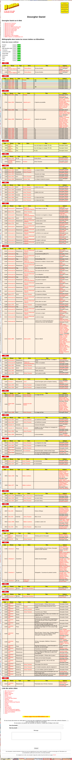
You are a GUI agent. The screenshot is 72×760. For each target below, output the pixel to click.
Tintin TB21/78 (10, 145)
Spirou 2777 (11, 294)
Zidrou (63, 524)
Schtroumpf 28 (11, 362)
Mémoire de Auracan (10, 24)
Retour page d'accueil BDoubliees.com (36, 716)
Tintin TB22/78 (10, 148)
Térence (61, 104)
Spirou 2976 (11, 394)
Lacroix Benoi (66, 552)
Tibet (67, 520)
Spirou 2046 (11, 136)
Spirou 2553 (11, 158)
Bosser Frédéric (63, 534)
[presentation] (36, 745)
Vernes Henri (63, 661)
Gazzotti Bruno (63, 339)
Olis (65, 346)
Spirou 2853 (11, 373)
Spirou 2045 (11, 135)
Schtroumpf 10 (11, 229)
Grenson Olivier (63, 403)
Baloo (61, 552)
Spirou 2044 (11, 134)
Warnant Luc (63, 563)
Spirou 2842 (11, 368)
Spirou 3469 (11, 521)
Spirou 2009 (11, 82)
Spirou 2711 (11, 211)
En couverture (26, 450)
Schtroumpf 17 (11, 259)
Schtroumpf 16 (11, 253)
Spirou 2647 (11, 187)
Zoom (25, 381)
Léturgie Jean (63, 558)
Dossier (26, 535)
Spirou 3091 (11, 445)
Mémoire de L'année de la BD (12, 28)
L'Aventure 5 (11, 588)
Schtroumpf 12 (11, 237)
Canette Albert (62, 102)
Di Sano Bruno (63, 671)
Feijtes (61, 126)
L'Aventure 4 (11, 558)
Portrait (26, 606)
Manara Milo (62, 398)
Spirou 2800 (11, 338)
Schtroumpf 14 (11, 242)
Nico (65, 560)
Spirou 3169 (11, 475)
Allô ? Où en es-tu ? (28, 495)
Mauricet (62, 346)
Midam (60, 480)
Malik (64, 99)
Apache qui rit (26, 102)
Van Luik (65, 106)
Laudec (68, 480)
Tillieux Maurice (63, 660)
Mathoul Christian (64, 631)
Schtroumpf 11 (11, 233)
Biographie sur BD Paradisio (11, 35)
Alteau (64, 324)
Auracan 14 (11, 424)
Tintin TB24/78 (10, 150)
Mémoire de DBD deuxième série (13, 26)
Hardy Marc (62, 342)
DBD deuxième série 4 (10, 536)
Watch (61, 221)
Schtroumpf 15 (11, 251)
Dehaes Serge (63, 556)
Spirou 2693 (11, 200)
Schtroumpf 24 (11, 306)
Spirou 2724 (11, 223)
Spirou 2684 (11, 197)
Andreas (61, 407)
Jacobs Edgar (63, 685)
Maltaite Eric (63, 344)
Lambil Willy (67, 435)
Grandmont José (64, 209)
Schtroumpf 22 (11, 297)
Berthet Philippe (63, 406)
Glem (61, 340)
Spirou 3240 (11, 498)
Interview (26, 428)
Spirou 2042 (11, 132)
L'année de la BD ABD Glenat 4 (11, 161)
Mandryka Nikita (64, 345)
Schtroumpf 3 (11, 208)
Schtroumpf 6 (11, 215)
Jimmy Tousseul (27, 170)
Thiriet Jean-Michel (63, 476)
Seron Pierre (62, 96)
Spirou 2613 (11, 176)
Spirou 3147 (11, 461)
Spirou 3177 (11, 485)
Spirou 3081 (11, 442)
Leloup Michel (62, 404)
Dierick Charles (63, 397)
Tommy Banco (27, 68)
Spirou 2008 (11, 80)
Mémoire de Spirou (9, 31)
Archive (61, 98)
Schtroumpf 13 (11, 240)
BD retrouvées (64, 8)
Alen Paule (62, 250)
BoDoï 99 (10, 539)
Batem (64, 520)
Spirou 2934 (11, 387)
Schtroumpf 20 (11, 287)
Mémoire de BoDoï (9, 25)
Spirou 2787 (11, 304)
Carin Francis (66, 630)
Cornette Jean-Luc (64, 329)
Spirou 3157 (11, 463)
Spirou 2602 (11, 170)
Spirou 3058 (11, 431)
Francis (61, 112)
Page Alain (62, 207)
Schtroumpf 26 (11, 317)
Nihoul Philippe (63, 494)
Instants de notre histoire (11, 698)
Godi (60, 524)
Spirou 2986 (11, 412)
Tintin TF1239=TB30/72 (12, 68)
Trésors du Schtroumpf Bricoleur (29, 363)
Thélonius (66, 473)
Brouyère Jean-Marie (64, 101)
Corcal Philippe (62, 473)
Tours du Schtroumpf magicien (12, 709)
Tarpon (61, 348)
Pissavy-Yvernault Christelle (63, 508)
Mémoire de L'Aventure (10, 23)
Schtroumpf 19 (11, 277)
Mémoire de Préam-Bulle (11, 29)
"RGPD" (54, 756)
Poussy (24, 80)
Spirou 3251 (11, 500)
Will (64, 409)
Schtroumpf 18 (11, 268)
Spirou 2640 (11, 179)
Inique (63, 485)
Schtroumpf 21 (11, 291)
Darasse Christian (63, 103)
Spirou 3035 (11, 422)
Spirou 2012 (11, 85)
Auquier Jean (63, 450)
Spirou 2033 (11, 128)
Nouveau (64, 3)
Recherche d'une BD (64, 6)
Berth (64, 480)
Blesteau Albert (63, 111)
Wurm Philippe (63, 351)
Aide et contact (64, 12)
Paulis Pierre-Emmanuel (62, 427)
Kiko (67, 524)
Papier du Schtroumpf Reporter (29, 208)
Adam (61, 324)
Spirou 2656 (11, 192)
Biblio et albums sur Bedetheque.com (14, 36)
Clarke (61, 328)
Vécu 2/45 (10, 526)
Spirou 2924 (11, 384)
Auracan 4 (10, 381)
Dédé (60, 113)
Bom (60, 107)
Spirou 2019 (11, 88)
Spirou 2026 (11, 109)
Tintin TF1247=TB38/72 (12, 72)
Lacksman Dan (63, 215)
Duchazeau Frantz (63, 474)
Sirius (60, 99)
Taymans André (66, 411)
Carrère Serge (63, 327)
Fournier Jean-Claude (63, 337)
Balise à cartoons (27, 475)
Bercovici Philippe (64, 325)
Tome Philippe (63, 311)
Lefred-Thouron (63, 479)
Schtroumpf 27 (11, 360)
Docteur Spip (26, 179)
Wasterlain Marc (64, 565)
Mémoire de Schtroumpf (10, 30)
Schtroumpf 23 (11, 301)
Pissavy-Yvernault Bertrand (64, 510)
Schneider (65, 126)
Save (68, 346)
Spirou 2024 (11, 102)
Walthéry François (63, 471)
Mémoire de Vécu (9, 34)
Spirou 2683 (11, 194)
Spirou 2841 (11, 365)
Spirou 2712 (11, 218)
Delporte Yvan (62, 431)
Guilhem (65, 340)
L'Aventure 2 (11, 548)
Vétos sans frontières (26, 580)
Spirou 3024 (11, 419)
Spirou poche (27, 338)
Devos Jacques (62, 117)
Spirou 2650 (11, 189)
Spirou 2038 (11, 131)
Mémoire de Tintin (9, 33)
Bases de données (64, 5)
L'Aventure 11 (11, 596)
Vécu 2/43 (10, 511)
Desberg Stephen (63, 159)
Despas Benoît (63, 512)
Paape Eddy (62, 67)
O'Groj (60, 472)
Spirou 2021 (11, 94)
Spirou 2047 (11, 138)
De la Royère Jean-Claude (65, 320)
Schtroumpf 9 (11, 226)
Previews (25, 161)
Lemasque (66, 98)
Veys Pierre (62, 475)
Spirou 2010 (11, 84)
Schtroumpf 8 (11, 220)
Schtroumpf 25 (11, 313)
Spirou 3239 (11, 495)
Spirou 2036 (11, 130)
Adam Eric (62, 225)
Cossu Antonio (62, 402)
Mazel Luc (61, 124)
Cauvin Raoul (63, 555)
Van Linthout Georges (63, 637)
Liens (65, 10)
